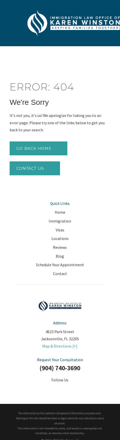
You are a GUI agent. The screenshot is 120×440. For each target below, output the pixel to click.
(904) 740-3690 (59, 368)
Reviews (60, 247)
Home (60, 212)
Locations (60, 238)
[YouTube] (71, 389)
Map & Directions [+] (59, 346)
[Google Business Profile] (83, 389)
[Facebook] (36, 389)
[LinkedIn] (60, 389)
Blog (60, 256)
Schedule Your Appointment (60, 264)
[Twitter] (48, 389)
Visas (60, 229)
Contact (60, 273)
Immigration (60, 221)
